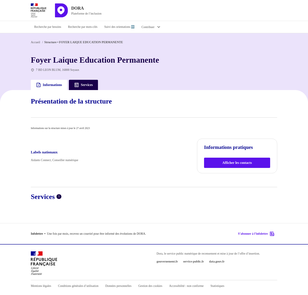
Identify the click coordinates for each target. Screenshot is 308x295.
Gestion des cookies (150, 286)
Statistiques (217, 286)
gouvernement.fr (167, 261)
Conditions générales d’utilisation (78, 286)
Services (83, 84)
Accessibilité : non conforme (186, 286)
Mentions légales (41, 286)
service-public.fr (193, 261)
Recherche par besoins (47, 26)
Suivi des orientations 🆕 (119, 26)
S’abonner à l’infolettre (256, 233)
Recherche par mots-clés (83, 26)
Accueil (35, 42)
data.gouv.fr (217, 261)
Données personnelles (118, 286)
